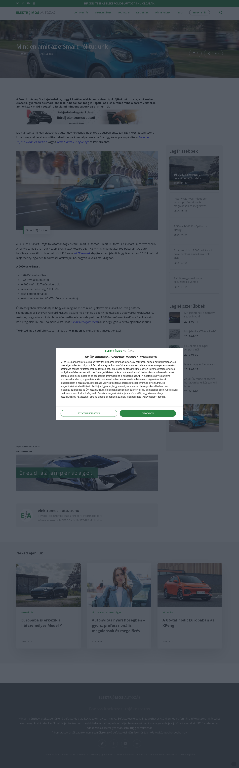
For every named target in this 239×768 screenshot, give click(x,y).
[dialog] (119, 384)
